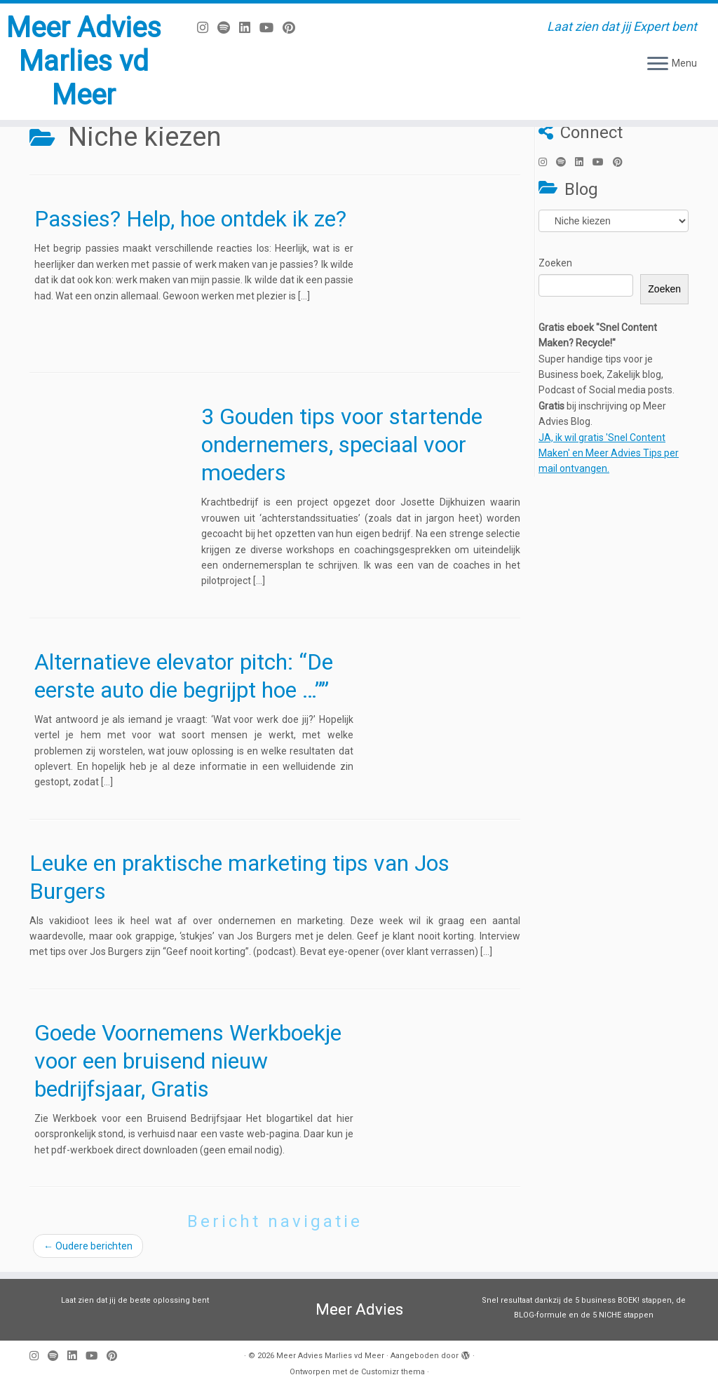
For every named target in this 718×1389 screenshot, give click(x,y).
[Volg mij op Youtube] (271, 27)
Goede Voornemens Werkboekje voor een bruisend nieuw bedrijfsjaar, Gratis (187, 1060)
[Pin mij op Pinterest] (293, 27)
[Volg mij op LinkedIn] (249, 27)
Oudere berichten (88, 1246)
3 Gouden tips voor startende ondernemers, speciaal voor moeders (341, 444)
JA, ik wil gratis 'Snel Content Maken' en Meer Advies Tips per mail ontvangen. (608, 453)
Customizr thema (393, 1371)
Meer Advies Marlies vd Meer (83, 61)
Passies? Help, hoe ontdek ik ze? (190, 218)
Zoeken (555, 263)
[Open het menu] (657, 64)
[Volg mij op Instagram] (207, 27)
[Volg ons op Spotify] (228, 27)
